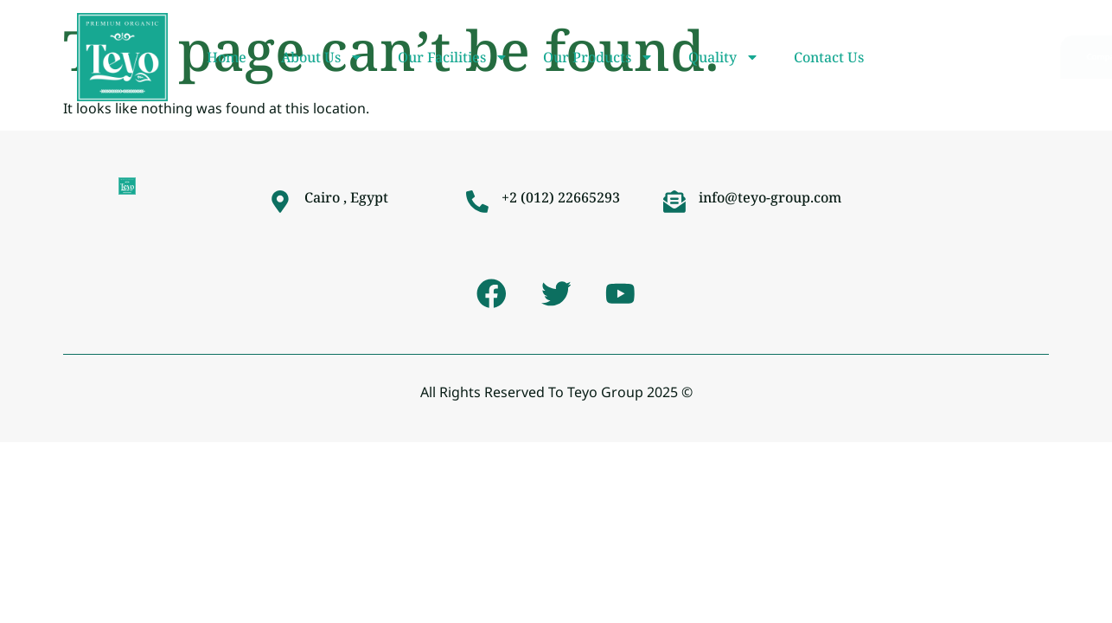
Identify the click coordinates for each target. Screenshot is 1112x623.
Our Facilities (453, 57)
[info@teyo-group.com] (674, 201)
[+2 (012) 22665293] (477, 201)
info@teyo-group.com (770, 197)
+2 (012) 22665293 (561, 197)
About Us (322, 57)
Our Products (598, 57)
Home (226, 57)
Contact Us (829, 57)
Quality (723, 57)
